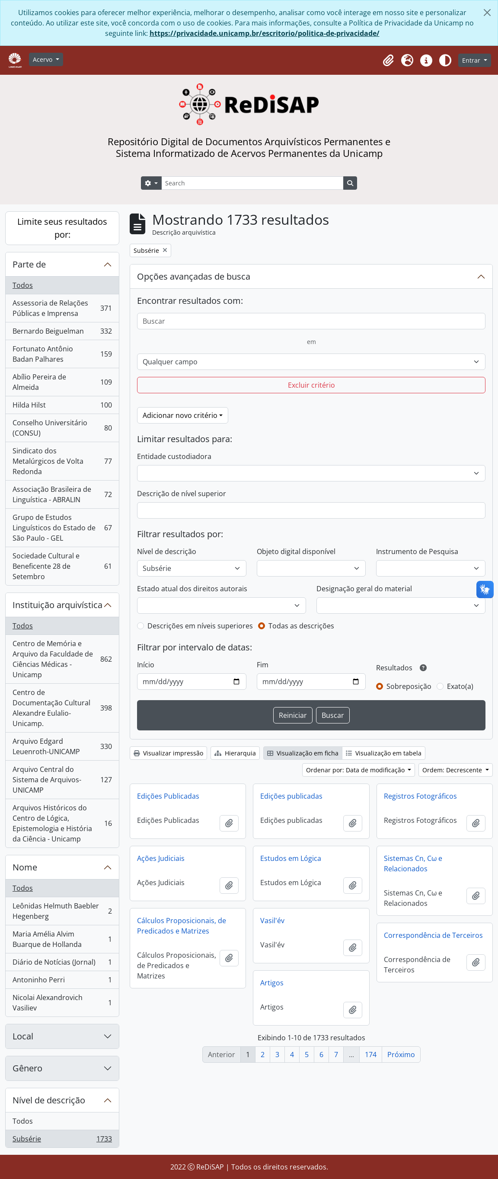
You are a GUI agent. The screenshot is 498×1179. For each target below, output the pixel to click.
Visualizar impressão (168, 753)
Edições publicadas (291, 796)
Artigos (272, 983)
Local (23, 1036)
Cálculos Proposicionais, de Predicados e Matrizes (181, 926)
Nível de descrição (49, 1100)
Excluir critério (311, 385)
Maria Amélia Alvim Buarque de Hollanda (62, 939)
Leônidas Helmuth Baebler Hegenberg (62, 911)
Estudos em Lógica (290, 858)
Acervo (43, 59)
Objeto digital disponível (296, 551)
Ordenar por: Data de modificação (356, 770)
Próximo (401, 1054)
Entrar (472, 60)
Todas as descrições (301, 626)
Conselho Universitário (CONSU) (62, 428)
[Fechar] (487, 12)
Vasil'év (272, 920)
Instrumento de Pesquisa (417, 551)
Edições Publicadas (168, 796)
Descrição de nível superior (181, 493)
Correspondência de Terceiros (433, 935)
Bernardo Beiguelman (62, 333)
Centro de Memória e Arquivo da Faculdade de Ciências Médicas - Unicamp (62, 659)
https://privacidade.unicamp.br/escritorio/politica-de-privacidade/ (265, 33)
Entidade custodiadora (174, 456)
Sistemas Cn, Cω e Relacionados (413, 863)
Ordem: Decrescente (453, 770)
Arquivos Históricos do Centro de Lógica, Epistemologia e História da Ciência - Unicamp (62, 823)
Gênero (27, 1068)
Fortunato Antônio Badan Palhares (62, 354)
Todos (23, 285)
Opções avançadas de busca (193, 276)
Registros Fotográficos (420, 796)
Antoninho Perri (62, 982)
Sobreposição (408, 686)
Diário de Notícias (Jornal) (62, 964)
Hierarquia (235, 753)
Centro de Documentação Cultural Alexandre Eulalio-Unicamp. (62, 708)
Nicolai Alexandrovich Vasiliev (62, 1003)
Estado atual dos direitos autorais (192, 588)
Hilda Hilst (62, 407)
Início (145, 664)
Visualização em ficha (302, 753)
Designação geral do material (364, 588)
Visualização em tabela (383, 753)
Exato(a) (460, 686)
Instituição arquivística (57, 605)
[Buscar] (311, 321)
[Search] (252, 183)
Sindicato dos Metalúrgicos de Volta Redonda (62, 461)
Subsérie (62, 1140)
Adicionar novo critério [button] (180, 415)
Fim (262, 664)
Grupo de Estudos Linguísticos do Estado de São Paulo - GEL (62, 528)
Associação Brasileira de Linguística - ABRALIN (62, 494)
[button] (388, 60)
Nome (25, 867)
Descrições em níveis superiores (200, 626)
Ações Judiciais (161, 858)
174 (371, 1054)
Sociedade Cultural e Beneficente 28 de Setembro (62, 566)
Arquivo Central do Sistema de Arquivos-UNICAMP (62, 780)
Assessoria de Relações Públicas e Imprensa (62, 308)
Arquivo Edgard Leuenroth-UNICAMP (62, 746)
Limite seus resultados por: (62, 228)
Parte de (29, 264)
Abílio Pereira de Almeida (62, 382)
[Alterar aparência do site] (445, 60)
